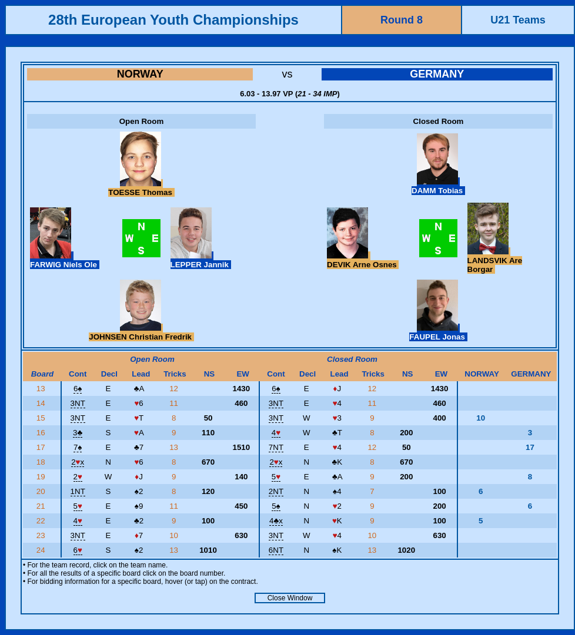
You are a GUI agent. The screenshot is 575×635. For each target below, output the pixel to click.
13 (42, 388)
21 (42, 506)
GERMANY (437, 74)
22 (42, 520)
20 (42, 491)
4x (276, 520)
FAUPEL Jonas (438, 332)
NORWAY (140, 74)
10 (174, 535)
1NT (78, 491)
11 (174, 403)
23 (42, 535)
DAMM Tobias (438, 186)
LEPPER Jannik (201, 260)
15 (42, 418)
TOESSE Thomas (141, 188)
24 (42, 550)
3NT (78, 403)
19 (42, 476)
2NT (276, 491)
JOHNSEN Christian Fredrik (141, 332)
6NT (276, 550)
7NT (276, 447)
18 (42, 462)
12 (174, 388)
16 (42, 432)
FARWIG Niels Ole (64, 260)
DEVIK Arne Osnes (363, 260)
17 (42, 447)
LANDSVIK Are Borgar (495, 260)
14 (42, 403)
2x (77, 462)
